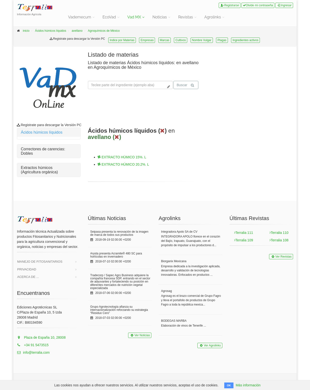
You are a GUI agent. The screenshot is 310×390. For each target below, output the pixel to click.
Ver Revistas (281, 256)
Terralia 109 (243, 240)
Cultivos (180, 40)
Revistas (185, 17)
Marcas (164, 40)
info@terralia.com (33, 352)
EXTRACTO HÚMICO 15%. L (122, 157)
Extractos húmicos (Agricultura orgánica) (39, 170)
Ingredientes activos (245, 40)
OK (229, 385)
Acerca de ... (28, 277)
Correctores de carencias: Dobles (43, 151)
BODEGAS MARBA (173, 320)
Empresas (147, 40)
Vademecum (79, 17)
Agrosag (166, 291)
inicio (26, 30)
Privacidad (26, 269)
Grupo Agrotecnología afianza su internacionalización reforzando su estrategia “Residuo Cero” (119, 310)
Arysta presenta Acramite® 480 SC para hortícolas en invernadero (116, 255)
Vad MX (134, 17)
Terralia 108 (279, 240)
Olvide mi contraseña (258, 5)
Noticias (159, 17)
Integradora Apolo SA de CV (179, 231)
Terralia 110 (279, 233)
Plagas (221, 40)
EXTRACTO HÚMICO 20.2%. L (123, 164)
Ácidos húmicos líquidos (50, 30)
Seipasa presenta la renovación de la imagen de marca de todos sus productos (119, 233)
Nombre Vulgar (201, 40)
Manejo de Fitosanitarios (39, 261)
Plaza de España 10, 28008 (41, 337)
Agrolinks (212, 17)
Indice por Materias (122, 40)
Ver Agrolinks (210, 345)
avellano (77, 30)
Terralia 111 (243, 233)
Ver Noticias (140, 335)
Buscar (185, 85)
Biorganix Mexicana (173, 261)
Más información (248, 385)
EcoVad (109, 17)
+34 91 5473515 (33, 345)
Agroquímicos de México (104, 30)
